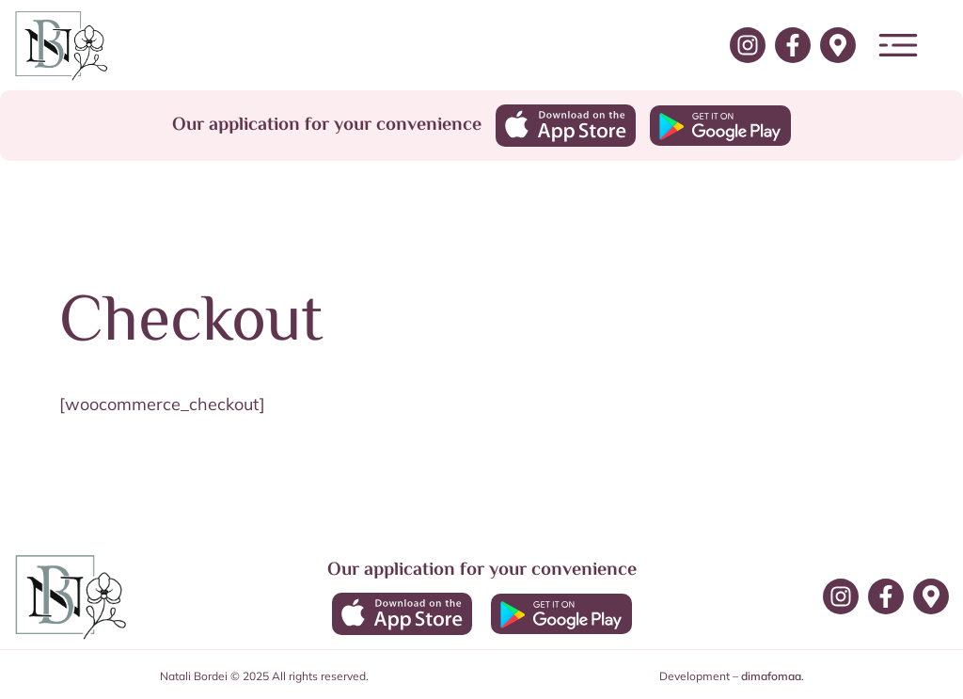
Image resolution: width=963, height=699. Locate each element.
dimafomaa (771, 676)
